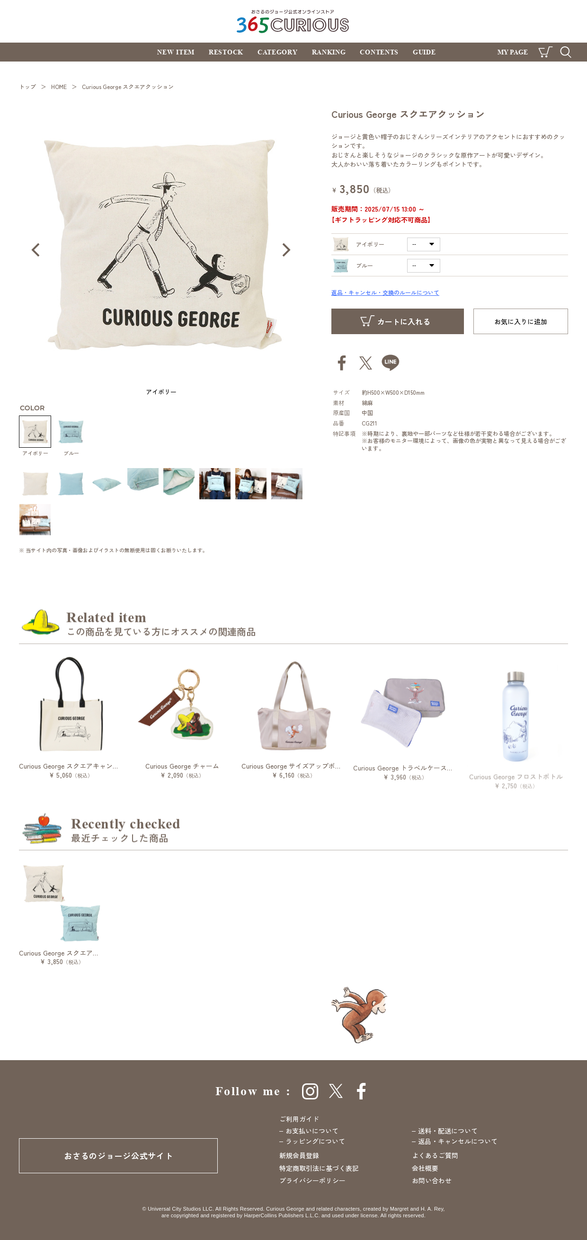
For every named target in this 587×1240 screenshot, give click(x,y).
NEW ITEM (176, 52)
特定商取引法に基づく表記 (319, 1168)
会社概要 (425, 1168)
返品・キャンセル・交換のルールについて (385, 292)
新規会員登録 (299, 1155)
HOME (59, 86)
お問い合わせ (432, 1180)
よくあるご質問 (435, 1155)
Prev (35, 249)
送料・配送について (448, 1130)
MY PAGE (513, 52)
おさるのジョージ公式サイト (118, 1155)
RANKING (329, 52)
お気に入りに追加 (520, 321)
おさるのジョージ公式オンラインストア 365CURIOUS (294, 21)
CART (545, 52)
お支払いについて (311, 1130)
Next (286, 249)
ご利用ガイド (299, 1119)
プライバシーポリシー (312, 1180)
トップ (27, 86)
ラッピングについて (315, 1141)
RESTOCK (226, 52)
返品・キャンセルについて (458, 1141)
